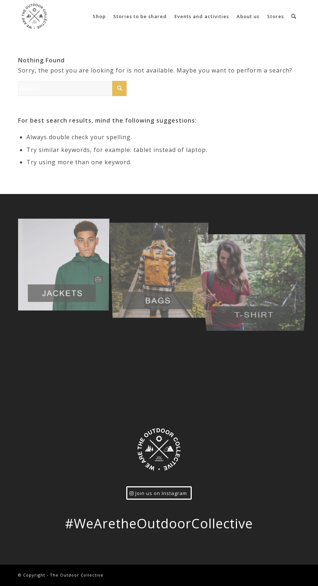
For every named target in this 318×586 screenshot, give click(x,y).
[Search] (294, 16)
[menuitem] (99, 16)
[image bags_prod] (162, 266)
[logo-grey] (34, 16)
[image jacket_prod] (66, 266)
